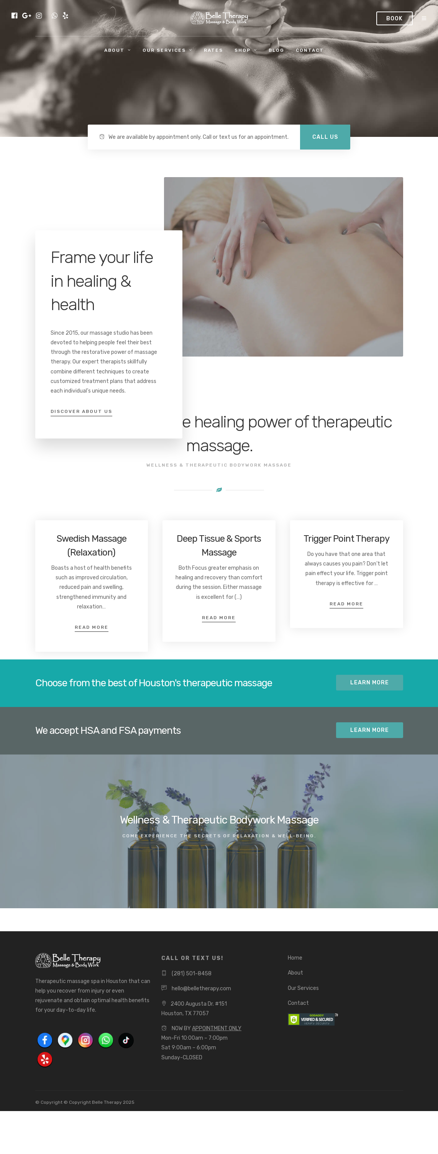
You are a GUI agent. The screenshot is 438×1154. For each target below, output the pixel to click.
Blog (276, 50)
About (114, 50)
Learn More (369, 682)
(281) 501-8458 (192, 973)
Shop (243, 50)
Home (295, 958)
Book (394, 18)
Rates (213, 50)
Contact (310, 50)
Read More (91, 627)
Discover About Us (81, 411)
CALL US (325, 137)
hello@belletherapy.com (201, 988)
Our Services (164, 50)
